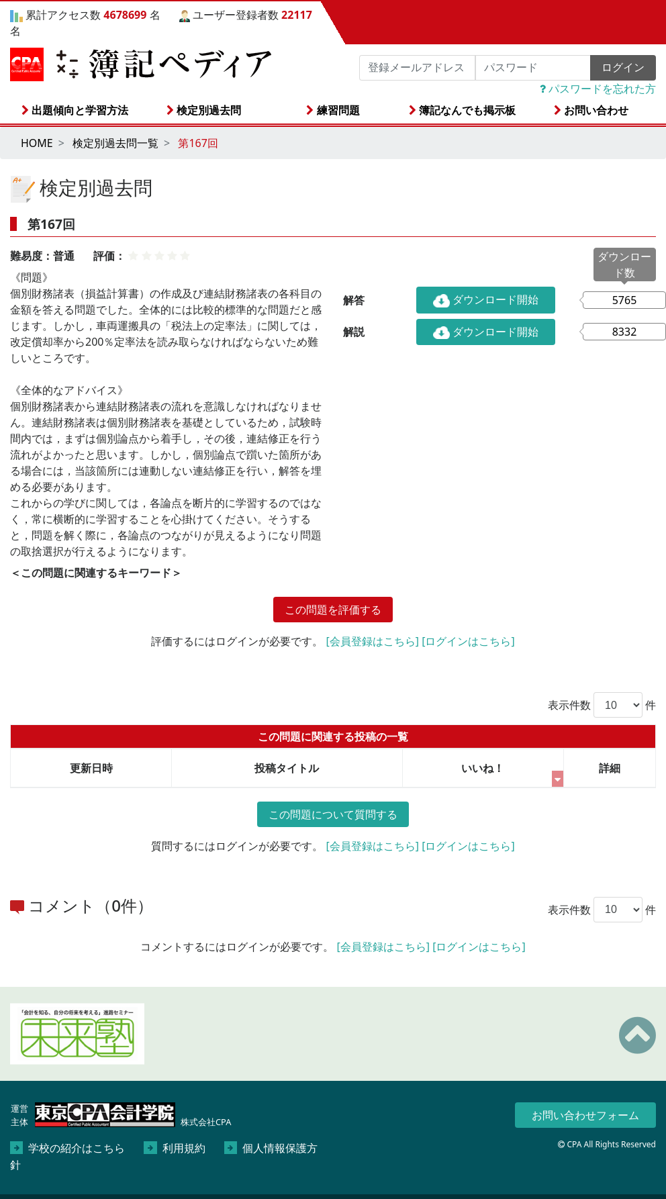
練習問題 (332, 110)
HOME (37, 143)
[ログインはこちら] (468, 641)
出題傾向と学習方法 (74, 110)
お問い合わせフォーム (585, 1115)
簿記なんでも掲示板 (462, 110)
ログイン (623, 67)
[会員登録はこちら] (372, 641)
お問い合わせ (591, 110)
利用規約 (174, 1148)
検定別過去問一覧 (115, 143)
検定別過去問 (203, 110)
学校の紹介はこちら (67, 1148)
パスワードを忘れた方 (598, 88)
